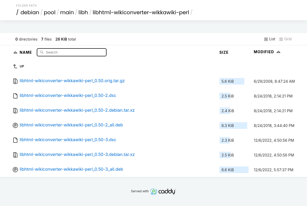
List (269, 39)
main (67, 12)
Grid (285, 39)
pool (50, 12)
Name (26, 52)
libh (83, 12)
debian (30, 12)
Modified (268, 52)
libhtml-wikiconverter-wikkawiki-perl (141, 12)
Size (224, 52)
